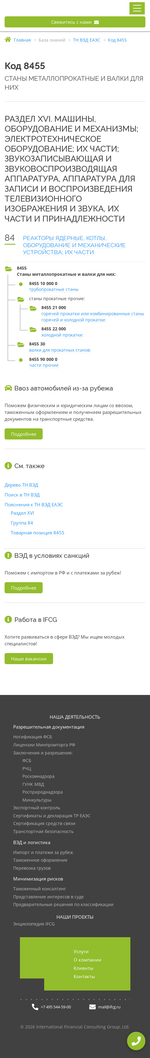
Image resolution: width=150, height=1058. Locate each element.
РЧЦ (26, 768)
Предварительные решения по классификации (63, 904)
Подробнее (23, 434)
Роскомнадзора (38, 776)
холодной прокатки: (62, 335)
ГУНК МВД (33, 784)
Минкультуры (37, 800)
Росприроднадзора (42, 792)
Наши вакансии (29, 659)
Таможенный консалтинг (39, 889)
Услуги (81, 951)
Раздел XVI (22, 513)
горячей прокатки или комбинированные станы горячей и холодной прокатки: (92, 317)
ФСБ (26, 760)
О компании (88, 960)
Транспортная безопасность (43, 831)
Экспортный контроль (36, 808)
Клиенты (84, 968)
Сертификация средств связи (44, 823)
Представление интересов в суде (48, 897)
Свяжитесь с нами (75, 22)
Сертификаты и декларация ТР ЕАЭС (51, 816)
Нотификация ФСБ (32, 737)
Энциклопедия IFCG (34, 924)
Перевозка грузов (32, 868)
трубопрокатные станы (54, 289)
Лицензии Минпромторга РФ (44, 745)
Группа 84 (22, 523)
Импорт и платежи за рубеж (43, 852)
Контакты (84, 976)
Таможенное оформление (40, 860)
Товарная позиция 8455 (37, 532)
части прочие (44, 365)
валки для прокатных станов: (60, 350)
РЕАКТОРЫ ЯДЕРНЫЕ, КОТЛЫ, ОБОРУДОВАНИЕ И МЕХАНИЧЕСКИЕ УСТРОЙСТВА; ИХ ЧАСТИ (74, 245)
